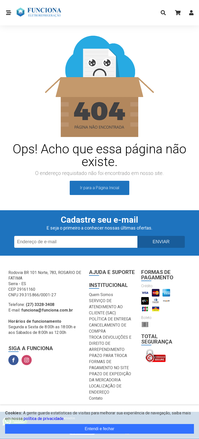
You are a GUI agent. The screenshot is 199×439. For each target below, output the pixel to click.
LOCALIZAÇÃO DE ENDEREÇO (105, 389)
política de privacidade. (44, 418)
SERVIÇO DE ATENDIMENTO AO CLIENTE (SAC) (106, 306)
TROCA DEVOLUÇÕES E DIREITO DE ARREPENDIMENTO (110, 343)
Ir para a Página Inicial (99, 187)
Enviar (161, 241)
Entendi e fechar (99, 429)
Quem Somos (101, 294)
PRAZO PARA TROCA (108, 355)
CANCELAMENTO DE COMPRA (107, 328)
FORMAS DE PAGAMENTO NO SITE (109, 364)
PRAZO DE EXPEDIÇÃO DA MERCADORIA (110, 376)
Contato (96, 398)
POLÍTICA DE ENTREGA (110, 319)
